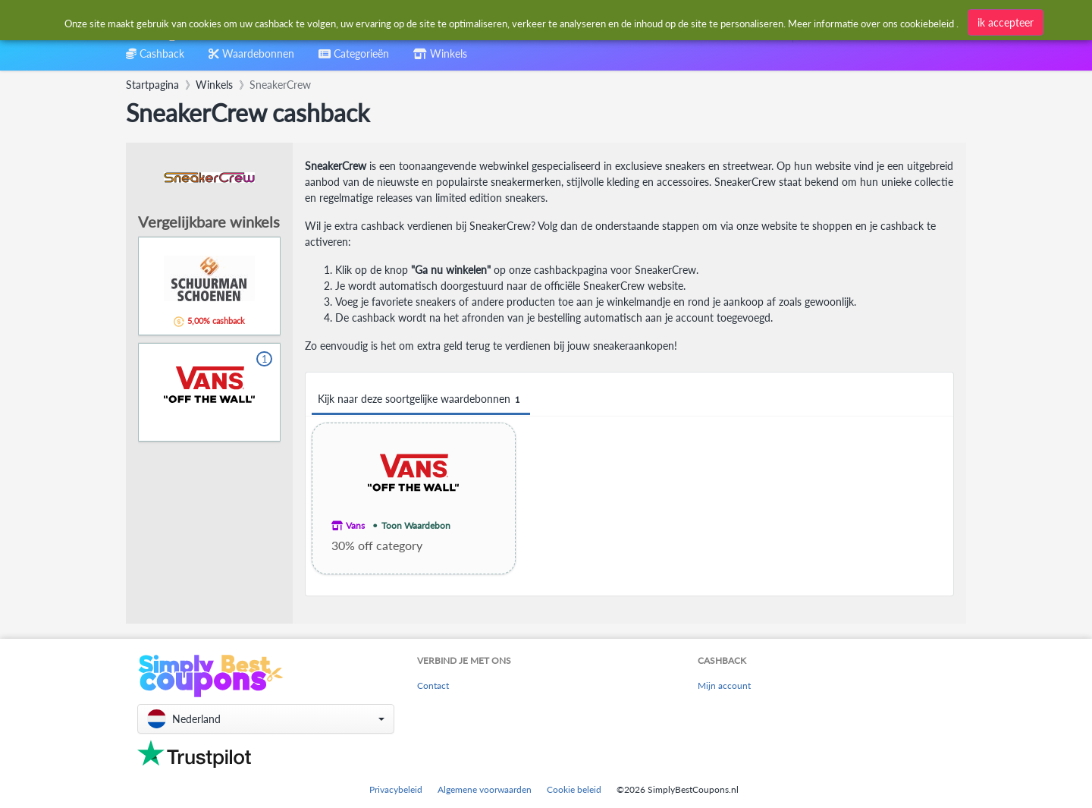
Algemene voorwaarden (485, 789)
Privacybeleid (395, 789)
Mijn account (724, 685)
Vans (355, 525)
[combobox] (511, 21)
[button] (265, 719)
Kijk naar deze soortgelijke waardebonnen (421, 399)
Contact (433, 685)
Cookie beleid (574, 789)
